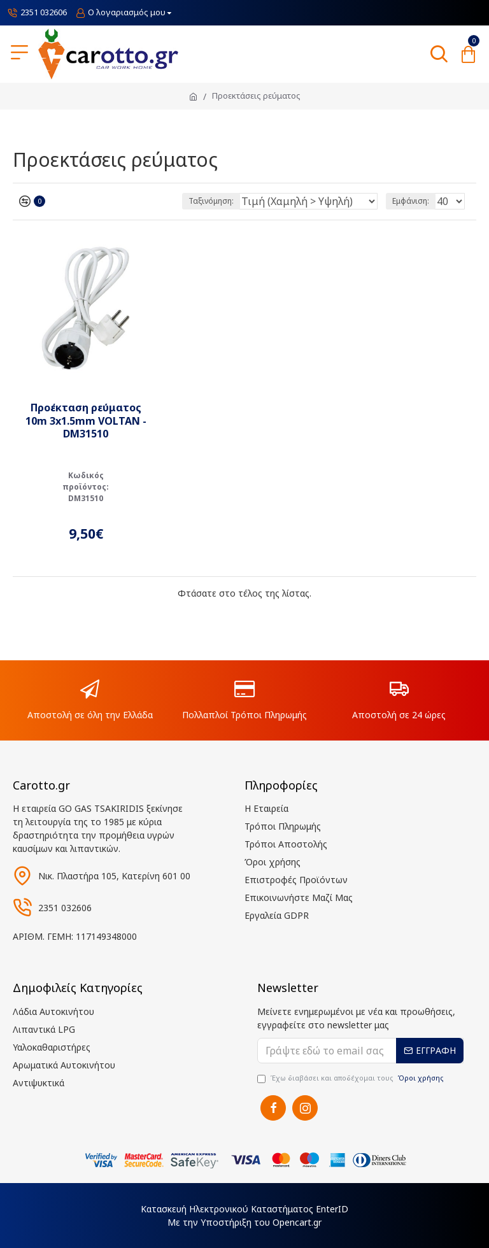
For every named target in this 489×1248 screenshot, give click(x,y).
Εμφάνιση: (410, 200)
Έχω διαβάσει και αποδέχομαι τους (351, 1078)
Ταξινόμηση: (211, 200)
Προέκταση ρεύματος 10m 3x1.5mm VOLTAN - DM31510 (85, 421)
